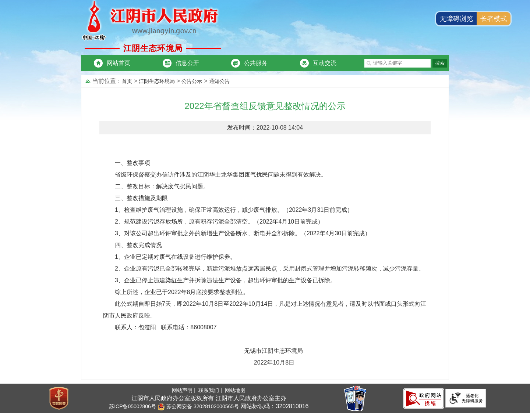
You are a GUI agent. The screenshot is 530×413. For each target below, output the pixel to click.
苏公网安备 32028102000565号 (198, 406)
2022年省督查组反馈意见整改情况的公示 (264, 106)
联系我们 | (210, 390)
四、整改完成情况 (138, 245)
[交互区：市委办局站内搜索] (406, 63)
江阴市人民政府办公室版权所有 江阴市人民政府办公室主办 (208, 398)
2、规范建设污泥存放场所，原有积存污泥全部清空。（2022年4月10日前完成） (219, 221)
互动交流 (324, 63)
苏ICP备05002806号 (132, 406)
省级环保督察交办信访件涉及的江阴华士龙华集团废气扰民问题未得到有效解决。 (221, 174)
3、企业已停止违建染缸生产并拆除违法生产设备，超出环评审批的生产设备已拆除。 (225, 280)
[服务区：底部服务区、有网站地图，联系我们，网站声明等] (265, 398)
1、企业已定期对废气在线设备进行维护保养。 (175, 257)
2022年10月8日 (204, 362)
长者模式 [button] (493, 18)
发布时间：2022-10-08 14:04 (265, 127)
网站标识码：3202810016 (273, 406)
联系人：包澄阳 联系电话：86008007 (166, 327)
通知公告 (219, 81)
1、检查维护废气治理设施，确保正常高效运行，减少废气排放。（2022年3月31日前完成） (234, 210)
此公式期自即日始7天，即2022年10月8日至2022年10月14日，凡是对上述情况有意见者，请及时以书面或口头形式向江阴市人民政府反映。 (264, 310)
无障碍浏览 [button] (456, 18)
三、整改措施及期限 (141, 198)
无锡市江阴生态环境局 (209, 351)
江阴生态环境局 (157, 81)
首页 (127, 81)
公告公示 (191, 81)
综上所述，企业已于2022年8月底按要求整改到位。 (182, 292)
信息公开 (187, 63)
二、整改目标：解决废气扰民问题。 (162, 186)
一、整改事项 (132, 163)
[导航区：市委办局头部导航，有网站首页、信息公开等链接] (218, 63)
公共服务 (256, 63)
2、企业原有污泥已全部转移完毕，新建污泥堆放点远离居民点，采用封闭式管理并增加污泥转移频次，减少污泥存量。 (269, 268)
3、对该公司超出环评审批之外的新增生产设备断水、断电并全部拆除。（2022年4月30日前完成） (243, 233)
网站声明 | (184, 390)
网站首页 (118, 63)
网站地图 (235, 390)
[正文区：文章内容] (265, 240)
